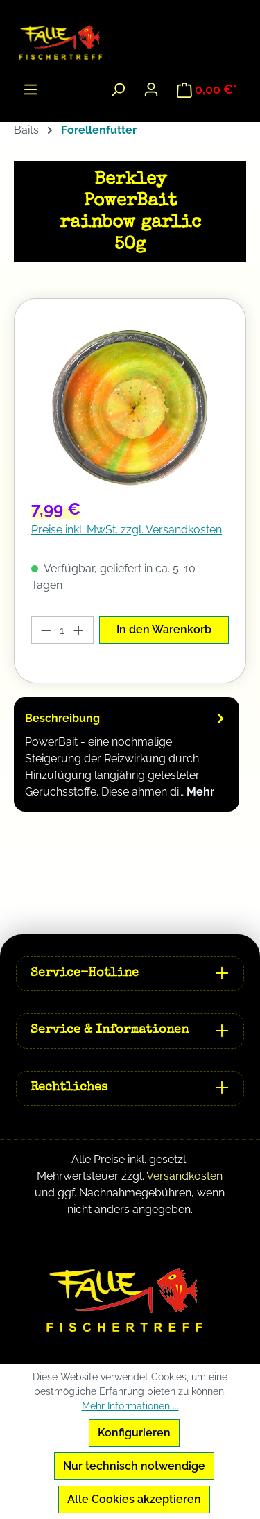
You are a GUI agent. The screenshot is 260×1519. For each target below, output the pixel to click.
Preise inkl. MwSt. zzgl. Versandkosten (126, 529)
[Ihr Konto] (151, 89)
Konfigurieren (134, 1432)
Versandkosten (184, 1176)
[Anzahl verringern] (45, 630)
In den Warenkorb (163, 629)
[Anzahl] (63, 630)
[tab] (126, 754)
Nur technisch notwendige (134, 1466)
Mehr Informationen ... (130, 1405)
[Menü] (30, 89)
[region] (130, 407)
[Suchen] (118, 89)
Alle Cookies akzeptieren (134, 1499)
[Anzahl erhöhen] (79, 630)
